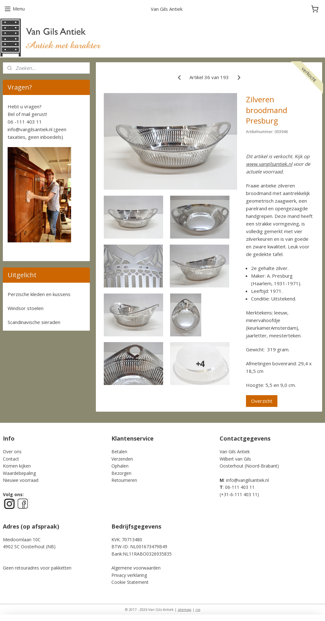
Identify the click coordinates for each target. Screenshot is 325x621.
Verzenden (122, 459)
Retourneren (124, 480)
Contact (11, 459)
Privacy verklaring (129, 575)
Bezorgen (121, 473)
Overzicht (261, 401)
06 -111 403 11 (25, 121)
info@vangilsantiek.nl (30, 129)
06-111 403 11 (240, 487)
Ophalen (120, 466)
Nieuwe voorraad (20, 480)
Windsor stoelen (25, 308)
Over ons (12, 452)
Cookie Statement (130, 582)
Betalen (119, 452)
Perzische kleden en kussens (39, 294)
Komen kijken (17, 466)
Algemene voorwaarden (136, 568)
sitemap (184, 609)
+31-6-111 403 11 (239, 494)
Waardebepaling (19, 473)
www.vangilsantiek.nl (269, 164)
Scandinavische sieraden (34, 322)
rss (198, 609)
